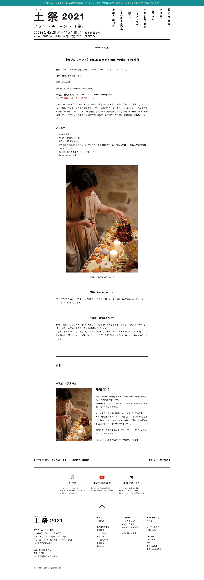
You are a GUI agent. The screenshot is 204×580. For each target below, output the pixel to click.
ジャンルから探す (129, 521)
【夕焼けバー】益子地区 (157, 460)
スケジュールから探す (131, 527)
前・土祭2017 (102, 533)
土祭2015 (100, 537)
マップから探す (128, 524)
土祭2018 (100, 530)
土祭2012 (100, 543)
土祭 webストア (153, 546)
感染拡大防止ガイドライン (84, 3)
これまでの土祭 (103, 527)
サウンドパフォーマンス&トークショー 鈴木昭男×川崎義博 (62, 460)
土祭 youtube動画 (154, 549)
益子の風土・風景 (129, 533)
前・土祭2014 (102, 540)
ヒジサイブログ (153, 527)
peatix (149, 543)
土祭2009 (100, 546)
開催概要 (100, 521)
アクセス (150, 521)
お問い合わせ (152, 530)
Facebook (151, 536)
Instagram (151, 539)
